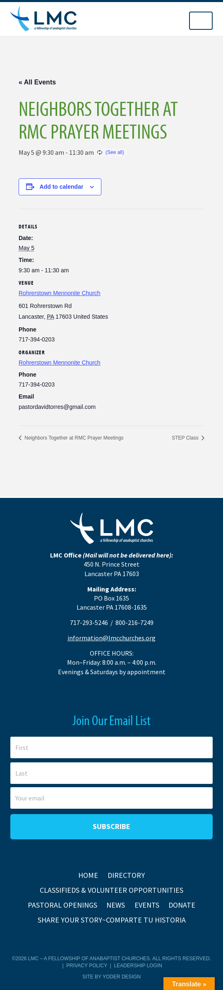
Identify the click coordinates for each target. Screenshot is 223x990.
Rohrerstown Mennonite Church (60, 293)
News (115, 905)
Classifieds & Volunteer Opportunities (111, 890)
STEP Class (186, 438)
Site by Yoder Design (111, 977)
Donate (181, 905)
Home (88, 875)
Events (146, 905)
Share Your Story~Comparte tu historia (112, 920)
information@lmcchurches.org (111, 638)
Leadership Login (138, 965)
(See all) (115, 152)
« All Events (37, 82)
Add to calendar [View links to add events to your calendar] (62, 186)
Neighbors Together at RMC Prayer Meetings (73, 438)
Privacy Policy (86, 965)
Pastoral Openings (62, 905)
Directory (126, 875)
